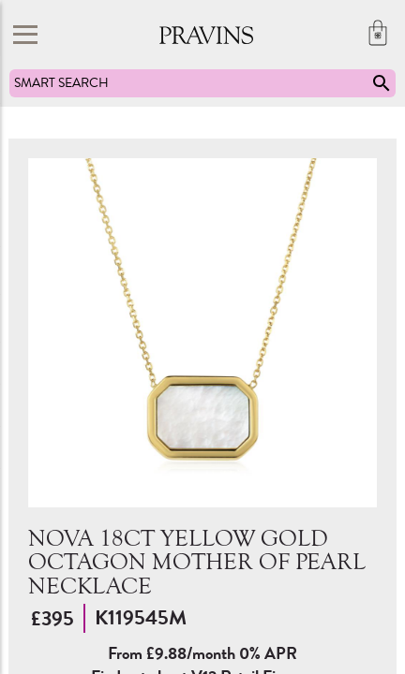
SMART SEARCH (203, 83)
